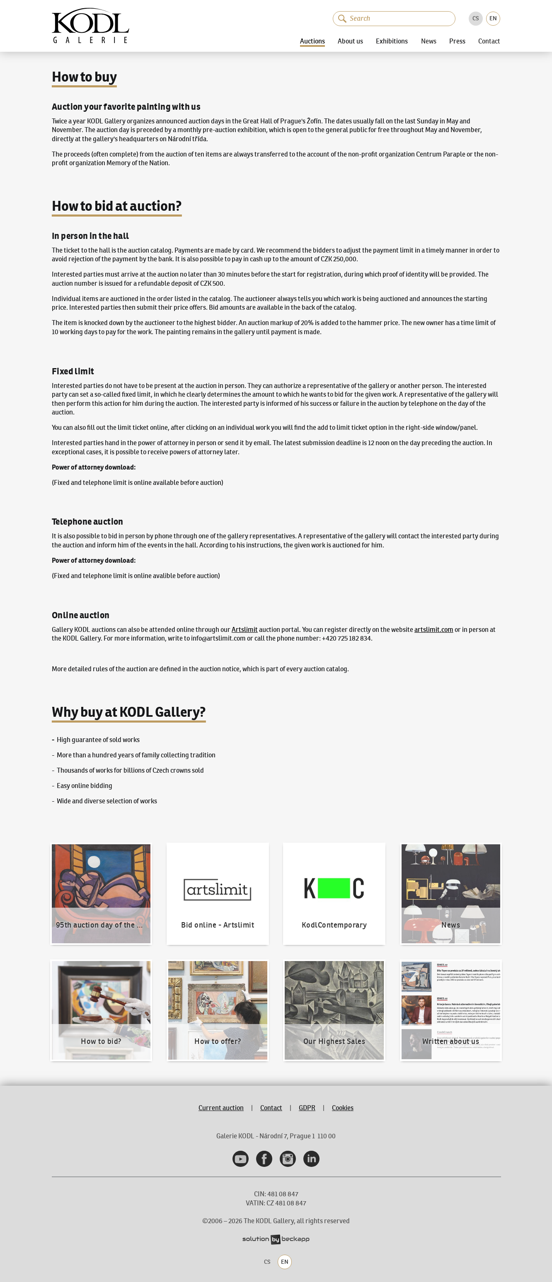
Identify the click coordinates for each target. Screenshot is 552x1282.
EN (493, 18)
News (428, 41)
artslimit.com (433, 630)
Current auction (221, 1108)
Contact (489, 41)
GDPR (307, 1108)
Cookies (342, 1108)
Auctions (312, 41)
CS (475, 18)
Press (457, 41)
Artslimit (245, 630)
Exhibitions (392, 41)
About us (350, 41)
